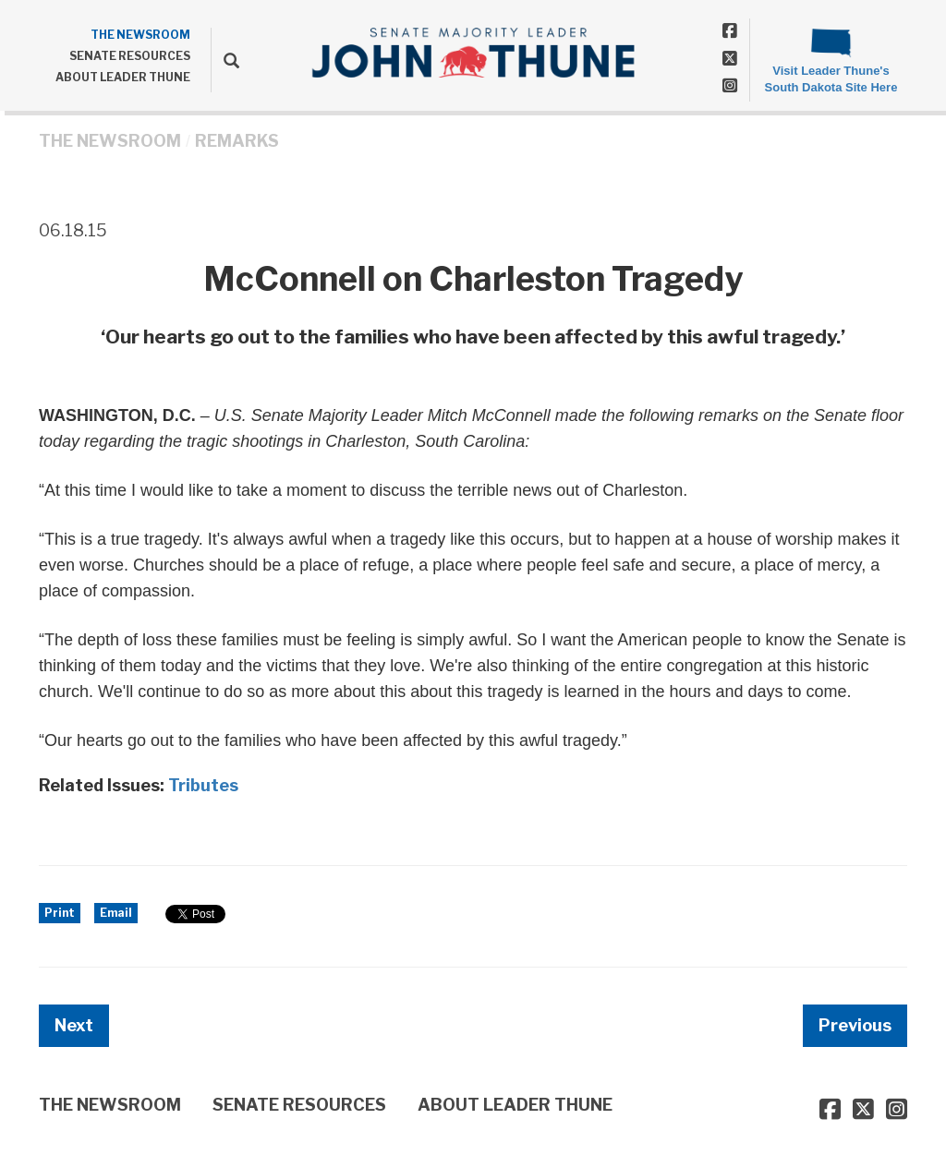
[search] (225, 60)
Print (59, 913)
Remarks (237, 140)
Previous (855, 1025)
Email (116, 913)
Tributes (203, 785)
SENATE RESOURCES (129, 56)
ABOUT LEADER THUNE (122, 77)
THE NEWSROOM (140, 35)
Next (74, 1025)
